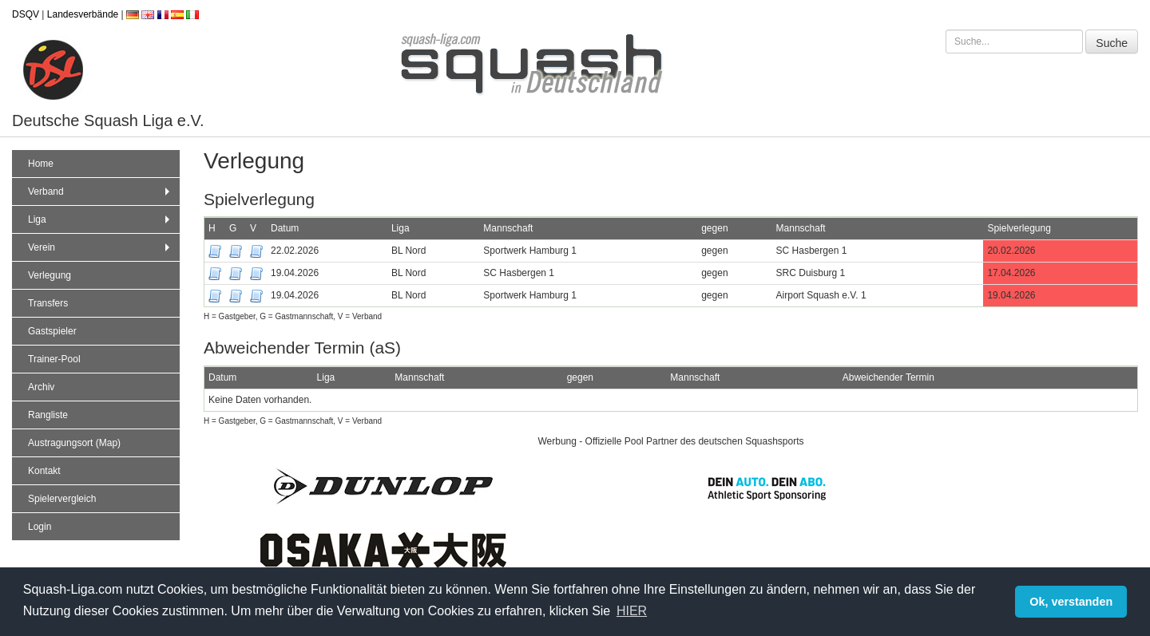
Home (41, 163)
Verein (100, 247)
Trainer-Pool (54, 359)
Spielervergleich (62, 498)
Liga (100, 219)
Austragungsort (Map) (74, 442)
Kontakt (44, 470)
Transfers (48, 303)
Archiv (41, 387)
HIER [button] (632, 611)
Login (39, 526)
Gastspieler (52, 331)
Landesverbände (82, 14)
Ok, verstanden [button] (1070, 601)
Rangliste (48, 415)
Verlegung (49, 275)
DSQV (25, 14)
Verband (100, 191)
